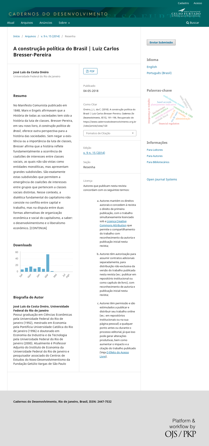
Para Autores (155, 156)
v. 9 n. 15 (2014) (50, 36)
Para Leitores (155, 150)
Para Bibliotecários (158, 162)
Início (16, 36)
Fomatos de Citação (98, 133)
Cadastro (183, 3)
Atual (10, 23)
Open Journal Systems (162, 179)
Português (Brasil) (159, 73)
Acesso (198, 3)
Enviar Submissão (161, 42)
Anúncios (46, 23)
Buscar (192, 23)
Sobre (63, 23)
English (152, 67)
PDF (92, 71)
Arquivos (27, 23)
